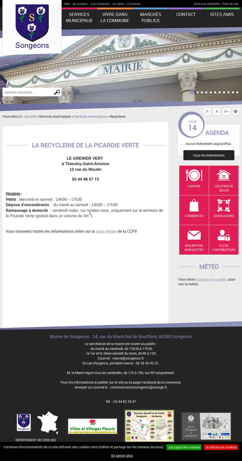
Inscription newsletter (194, 248)
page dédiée (106, 231)
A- (207, 111)
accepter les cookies (211, 279)
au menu (118, 4)
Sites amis (222, 14)
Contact (186, 14)
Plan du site (230, 4)
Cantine (194, 186)
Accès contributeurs (224, 248)
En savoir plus (122, 455)
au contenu (80, 4)
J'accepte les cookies (184, 447)
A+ (226, 111)
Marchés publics (150, 17)
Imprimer (237, 111)
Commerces (194, 216)
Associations (224, 216)
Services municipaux (79, 17)
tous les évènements (209, 155)
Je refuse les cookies (221, 447)
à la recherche (100, 4)
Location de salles (224, 188)
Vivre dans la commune (114, 17)
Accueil (30, 116)
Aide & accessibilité (206, 4)
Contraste (133, 4)
